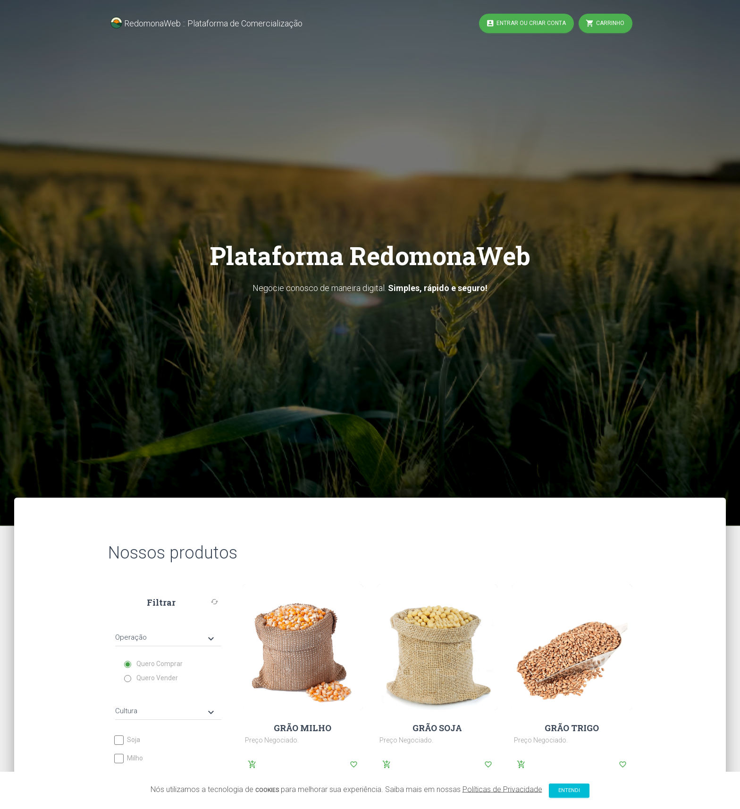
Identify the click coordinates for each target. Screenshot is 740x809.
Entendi (569, 792)
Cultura (166, 712)
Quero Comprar (154, 663)
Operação (166, 638)
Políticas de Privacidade (502, 791)
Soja (127, 739)
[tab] (168, 630)
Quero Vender (151, 678)
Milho (129, 758)
